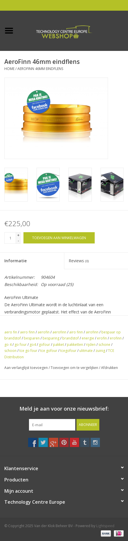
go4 (33, 344)
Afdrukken (109, 367)
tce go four (28, 350)
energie (88, 338)
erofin (102, 338)
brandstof (70, 338)
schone (104, 344)
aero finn (27, 332)
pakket (58, 344)
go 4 (8, 344)
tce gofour (48, 350)
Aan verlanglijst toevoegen (26, 367)
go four (20, 344)
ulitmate (86, 350)
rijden (91, 344)
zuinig (100, 350)
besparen (32, 338)
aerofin (44, 332)
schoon (10, 350)
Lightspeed (105, 525)
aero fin (10, 332)
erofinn (116, 338)
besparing (51, 338)
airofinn (92, 332)
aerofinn (59, 332)
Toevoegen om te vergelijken (75, 367)
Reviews (79, 260)
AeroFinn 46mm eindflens (40, 68)
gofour (44, 344)
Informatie (15, 260)
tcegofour (68, 350)
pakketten (75, 344)
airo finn (76, 332)
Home (9, 68)
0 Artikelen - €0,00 (105, 5)
